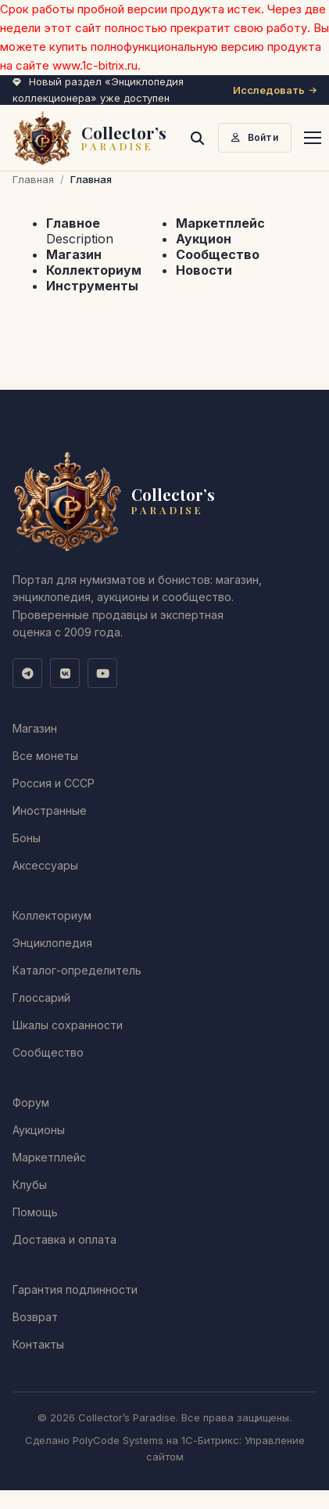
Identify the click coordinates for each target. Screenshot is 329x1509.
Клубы (30, 1184)
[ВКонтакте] (65, 673)
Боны (27, 838)
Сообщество (217, 254)
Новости (204, 270)
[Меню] (312, 137)
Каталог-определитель (77, 970)
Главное (73, 223)
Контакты (38, 1344)
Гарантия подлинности (75, 1289)
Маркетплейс (220, 223)
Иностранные (50, 810)
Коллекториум (93, 270)
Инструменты (92, 286)
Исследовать (274, 90)
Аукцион (203, 239)
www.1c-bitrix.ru (95, 65)
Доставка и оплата (64, 1239)
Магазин (74, 254)
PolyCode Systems (118, 1440)
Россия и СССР (54, 783)
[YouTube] (102, 673)
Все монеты (45, 755)
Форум (31, 1102)
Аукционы (39, 1129)
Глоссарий (41, 997)
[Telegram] (27, 673)
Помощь (35, 1212)
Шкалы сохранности (68, 1025)
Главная (33, 179)
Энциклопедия (52, 942)
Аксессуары (45, 865)
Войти (254, 137)
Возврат (35, 1317)
